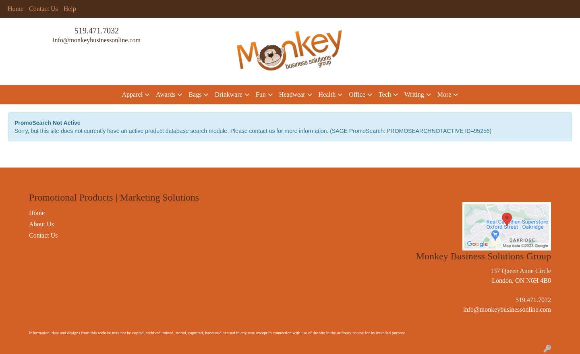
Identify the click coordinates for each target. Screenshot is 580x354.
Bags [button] (194, 94)
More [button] (444, 94)
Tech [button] (385, 94)
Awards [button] (165, 94)
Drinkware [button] (228, 94)
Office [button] (357, 94)
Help (70, 8)
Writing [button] (414, 94)
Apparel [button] (132, 94)
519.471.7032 (97, 30)
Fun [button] (261, 94)
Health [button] (327, 94)
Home (15, 8)
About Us (41, 224)
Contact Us (43, 8)
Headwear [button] (292, 94)
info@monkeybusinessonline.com (97, 40)
